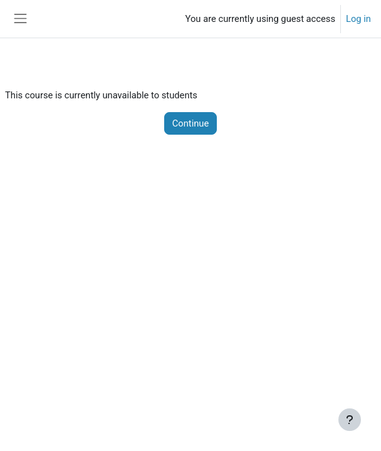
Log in (358, 18)
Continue (190, 123)
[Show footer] (349, 419)
